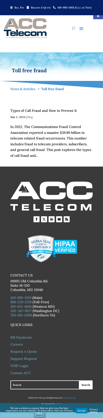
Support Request (23, 358)
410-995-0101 (20, 297)
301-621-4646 (21, 306)
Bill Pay (19, 7)
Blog (30, 117)
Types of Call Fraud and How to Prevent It (43, 110)
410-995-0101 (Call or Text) (74, 7)
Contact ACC (20, 373)
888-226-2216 (21, 302)
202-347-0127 (21, 311)
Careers (16, 344)
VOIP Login (19, 366)
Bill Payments (21, 337)
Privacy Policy (68, 398)
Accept (81, 410)
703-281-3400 (21, 315)
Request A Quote (41, 7)
